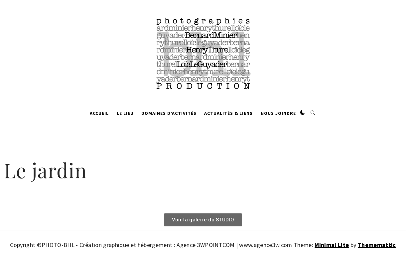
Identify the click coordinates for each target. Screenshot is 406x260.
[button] (302, 113)
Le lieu (125, 113)
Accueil (99, 113)
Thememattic (377, 245)
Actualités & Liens (228, 113)
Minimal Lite (332, 245)
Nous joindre (278, 113)
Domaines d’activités (169, 113)
